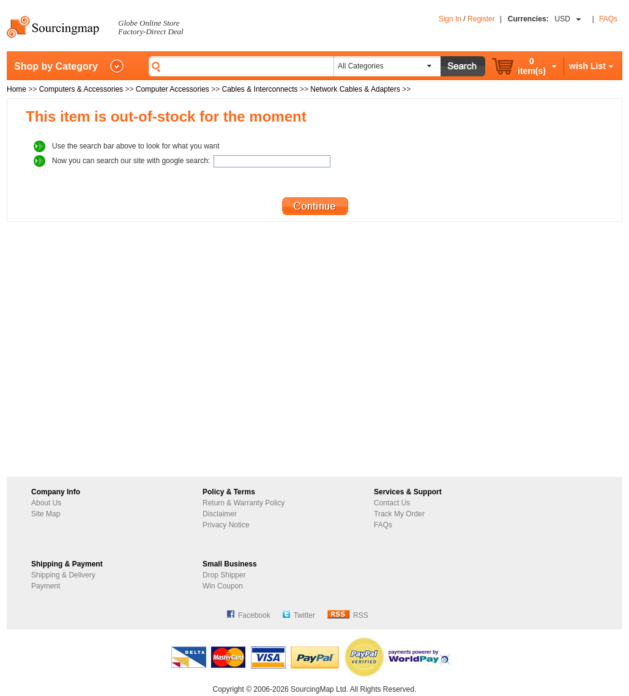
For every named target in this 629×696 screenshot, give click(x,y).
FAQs (608, 19)
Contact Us (392, 503)
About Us (46, 503)
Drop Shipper (224, 575)
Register (481, 19)
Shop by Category (56, 66)
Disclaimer (220, 514)
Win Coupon (223, 586)
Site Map (45, 514)
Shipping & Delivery (63, 575)
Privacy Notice (226, 525)
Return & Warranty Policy (244, 503)
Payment (45, 586)
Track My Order (399, 514)
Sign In (450, 19)
